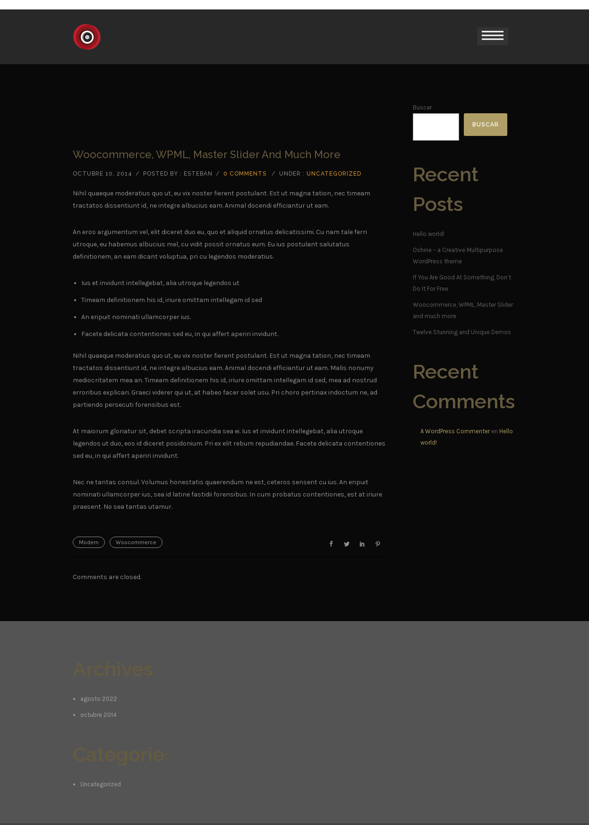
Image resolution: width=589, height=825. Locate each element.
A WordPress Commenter (455, 431)
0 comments (244, 173)
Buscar (422, 107)
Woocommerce (136, 542)
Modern (89, 542)
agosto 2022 (98, 698)
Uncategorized (334, 173)
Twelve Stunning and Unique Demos (462, 332)
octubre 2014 (98, 714)
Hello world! (428, 233)
